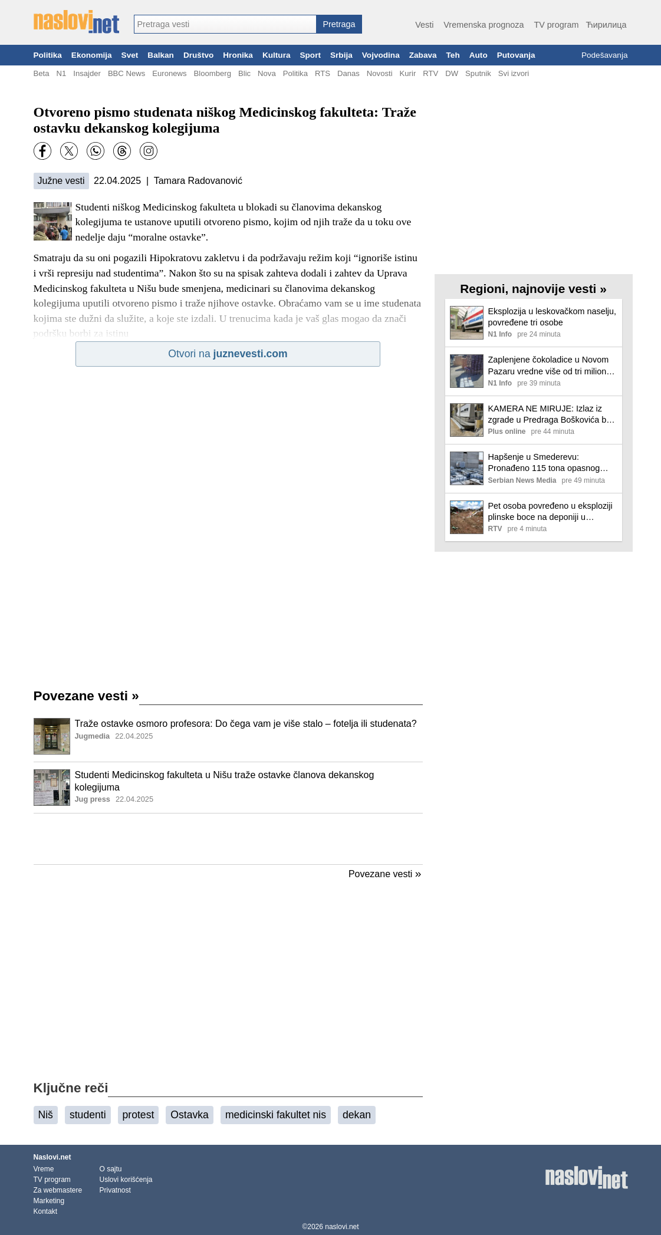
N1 (61, 73)
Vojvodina (381, 55)
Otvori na (227, 354)
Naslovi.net (52, 1157)
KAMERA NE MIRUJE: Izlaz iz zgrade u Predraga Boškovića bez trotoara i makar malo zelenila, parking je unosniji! (552, 415)
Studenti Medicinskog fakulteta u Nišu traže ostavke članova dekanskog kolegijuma (224, 781)
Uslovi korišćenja (126, 1179)
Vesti (424, 24)
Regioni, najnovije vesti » (533, 288)
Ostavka (189, 1115)
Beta (42, 73)
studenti (88, 1115)
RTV (430, 73)
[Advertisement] (228, 839)
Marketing (49, 1201)
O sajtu (111, 1169)
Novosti (380, 73)
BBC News (126, 73)
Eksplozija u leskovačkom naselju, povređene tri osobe (552, 317)
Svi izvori (513, 73)
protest (138, 1115)
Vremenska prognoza (483, 24)
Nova (267, 73)
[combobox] (225, 24)
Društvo (198, 55)
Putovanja (516, 55)
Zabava (423, 55)
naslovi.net (342, 1227)
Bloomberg (212, 73)
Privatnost (115, 1190)
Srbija (341, 55)
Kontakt (46, 1211)
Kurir (408, 73)
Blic (244, 73)
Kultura (276, 55)
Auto (478, 55)
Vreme (44, 1169)
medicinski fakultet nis (275, 1115)
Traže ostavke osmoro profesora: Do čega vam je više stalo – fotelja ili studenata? (246, 724)
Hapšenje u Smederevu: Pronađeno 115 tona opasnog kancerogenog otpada (544, 463)
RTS (322, 73)
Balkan (160, 55)
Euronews (169, 73)
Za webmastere (58, 1190)
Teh (453, 55)
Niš (45, 1115)
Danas (348, 73)
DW (451, 73)
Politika (48, 55)
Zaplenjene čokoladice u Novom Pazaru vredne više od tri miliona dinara (549, 366)
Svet (130, 55)
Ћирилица (606, 24)
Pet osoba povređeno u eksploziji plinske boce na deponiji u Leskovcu (550, 512)
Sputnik (478, 73)
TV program (556, 24)
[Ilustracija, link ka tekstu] (52, 737)
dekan (357, 1115)
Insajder (87, 73)
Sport (310, 55)
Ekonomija (91, 55)
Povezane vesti (86, 696)
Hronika (238, 55)
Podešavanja (604, 55)
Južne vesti (61, 181)
